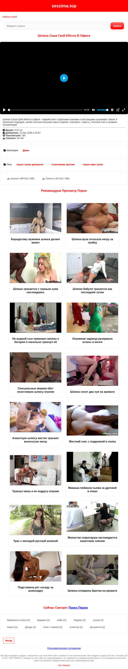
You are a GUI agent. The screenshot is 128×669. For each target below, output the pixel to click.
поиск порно (78, 607)
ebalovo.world (9, 16)
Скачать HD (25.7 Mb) (56, 178)
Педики (80, 620)
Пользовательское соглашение (64, 648)
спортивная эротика (63, 164)
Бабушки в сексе (18, 620)
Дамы (26, 150)
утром (98, 620)
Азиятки (76, 627)
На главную (64, 665)
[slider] (45, 110)
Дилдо (30, 627)
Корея (12, 627)
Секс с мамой (52, 627)
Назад (8, 640)
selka (61, 620)
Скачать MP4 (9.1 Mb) (20, 178)
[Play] (4, 110)
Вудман (43, 620)
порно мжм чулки (93, 164)
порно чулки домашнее (30, 164)
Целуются (97, 627)
